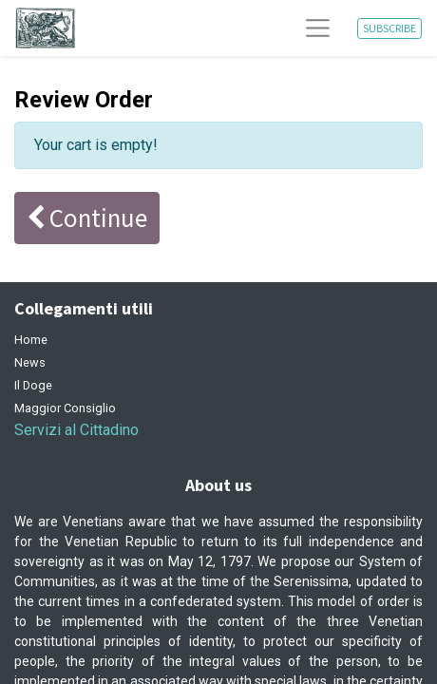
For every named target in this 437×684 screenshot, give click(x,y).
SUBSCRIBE (389, 28)
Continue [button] (87, 217)
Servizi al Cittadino (76, 430)
